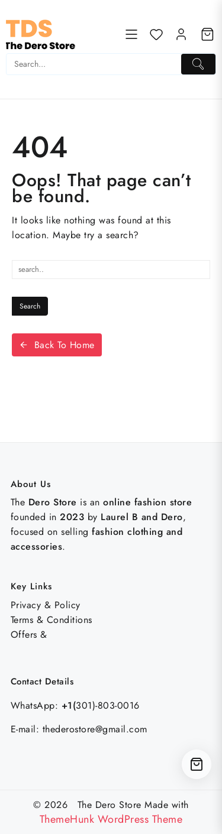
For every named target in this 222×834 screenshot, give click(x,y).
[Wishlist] (156, 34)
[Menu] (131, 34)
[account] (181, 34)
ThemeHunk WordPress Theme (111, 819)
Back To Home (57, 345)
